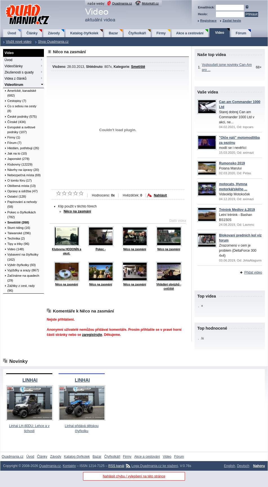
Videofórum (14, 85)
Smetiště (138, 67)
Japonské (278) (18, 158)
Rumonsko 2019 (232, 163)
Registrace (208, 20)
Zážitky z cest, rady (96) (21, 288)
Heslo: (203, 14)
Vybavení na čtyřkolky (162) (22, 257)
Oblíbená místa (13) (21, 185)
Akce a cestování (190, 33)
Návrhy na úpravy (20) (23, 169)
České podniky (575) (22, 116)
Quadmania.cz (122, 3)
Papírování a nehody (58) (22, 204)
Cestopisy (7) (16, 100)
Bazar (113, 33)
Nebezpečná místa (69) (24, 175)
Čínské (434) (16, 122)
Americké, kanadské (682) (21, 93)
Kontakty (69, 466)
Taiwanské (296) (19, 233)
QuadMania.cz (20, 4)
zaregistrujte (92, 335)
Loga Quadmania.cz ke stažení (154, 466)
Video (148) (15, 249)
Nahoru (259, 466)
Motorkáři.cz (150, 3)
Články (31, 33)
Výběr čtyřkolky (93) (21, 265)
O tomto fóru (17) (19, 180)
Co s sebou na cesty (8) (21, 108)
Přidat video (253, 272)
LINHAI (30, 380)
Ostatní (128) (16, 196)
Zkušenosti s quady (19, 72)
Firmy (161, 33)
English (229, 466)
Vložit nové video (19, 42)
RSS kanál (116, 466)
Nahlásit (160, 195)
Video (219, 33)
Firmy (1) (13, 137)
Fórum (241, 33)
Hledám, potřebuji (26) (23, 148)
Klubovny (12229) (19, 164)
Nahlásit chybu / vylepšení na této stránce (134, 476)
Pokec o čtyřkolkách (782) (21, 215)
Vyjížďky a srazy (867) (23, 270)
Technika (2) (16, 238)
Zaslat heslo (231, 20)
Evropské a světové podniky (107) (21, 130)
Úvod (12, 33)
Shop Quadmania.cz (53, 42)
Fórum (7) (14, 142)
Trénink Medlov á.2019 (237, 210)
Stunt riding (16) (18, 227)
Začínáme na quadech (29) (23, 278)
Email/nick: (206, 7)
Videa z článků (15, 79)
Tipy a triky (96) (18, 243)
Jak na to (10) (17, 153)
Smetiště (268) (18, 222)
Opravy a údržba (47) (22, 191)
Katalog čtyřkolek (84, 33)
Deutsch (243, 466)
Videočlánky (14, 66)
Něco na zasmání (77, 211)
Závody (54, 33)
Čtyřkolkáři (137, 33)
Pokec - (101, 249)
